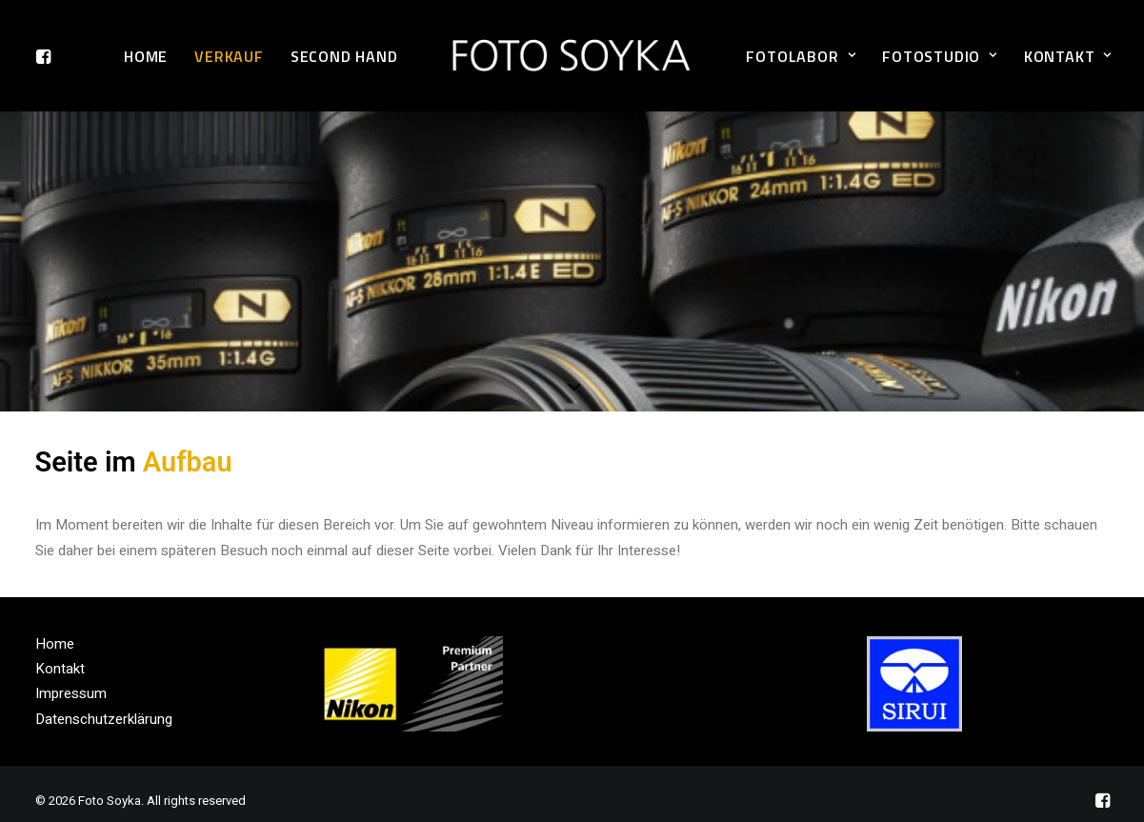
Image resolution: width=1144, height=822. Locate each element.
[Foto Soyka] (572, 55)
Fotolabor (800, 56)
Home (146, 56)
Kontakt (1068, 56)
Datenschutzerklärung (103, 704)
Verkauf (229, 56)
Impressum (71, 680)
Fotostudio (939, 56)
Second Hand (344, 56)
